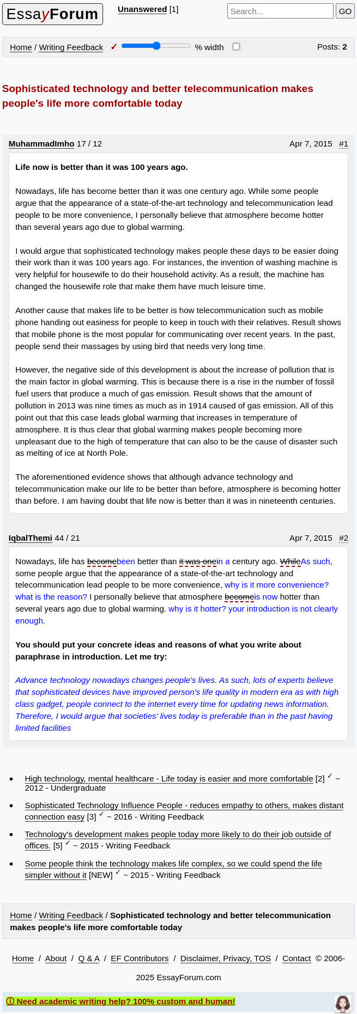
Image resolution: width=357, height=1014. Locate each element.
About (56, 958)
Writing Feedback (71, 47)
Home (21, 47)
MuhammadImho (42, 143)
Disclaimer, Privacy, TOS (225, 958)
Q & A (88, 958)
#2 (343, 537)
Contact (296, 958)
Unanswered (142, 9)
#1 (343, 143)
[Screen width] (156, 45)
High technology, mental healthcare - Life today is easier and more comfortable (169, 778)
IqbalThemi (30, 537)
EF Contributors (139, 958)
